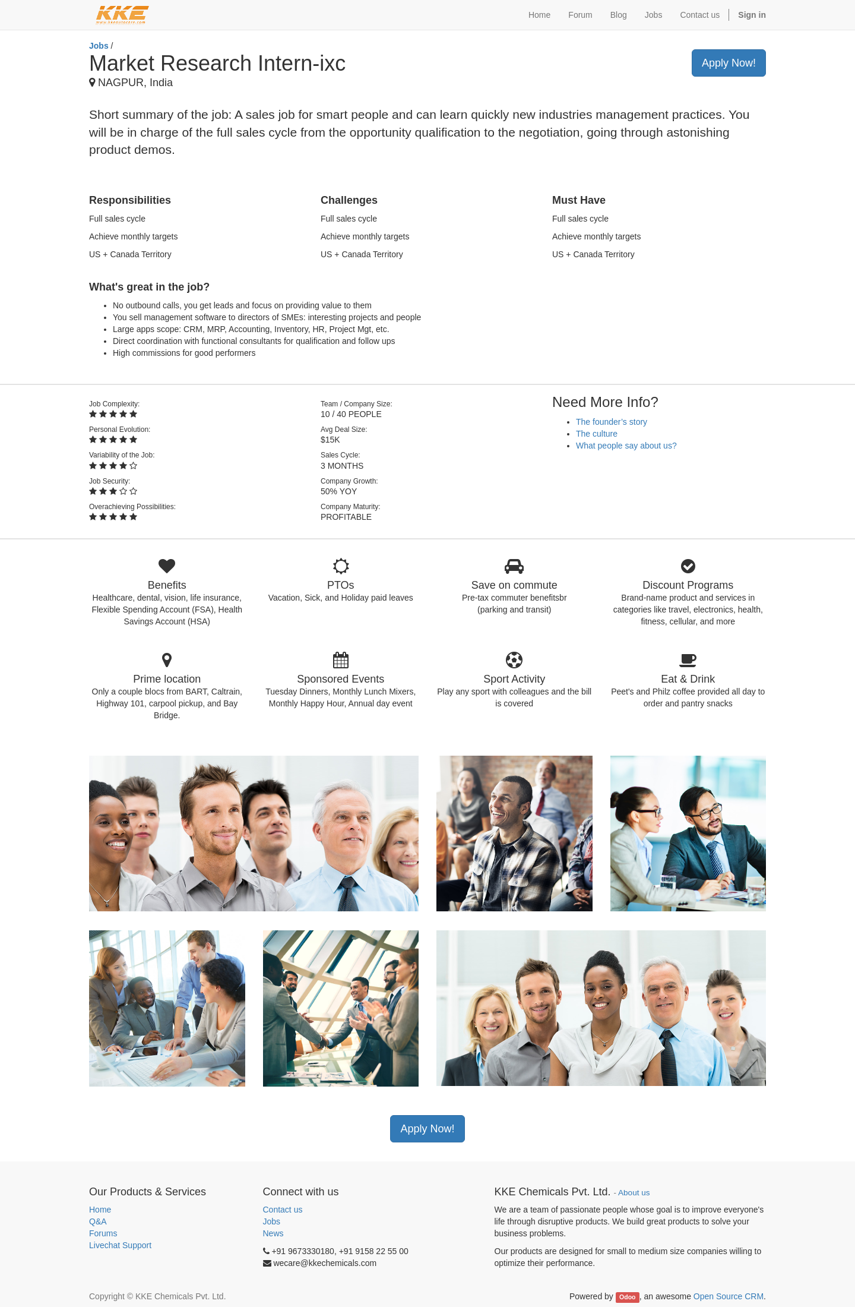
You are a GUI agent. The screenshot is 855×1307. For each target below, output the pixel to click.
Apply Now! (729, 63)
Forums (103, 1233)
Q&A (98, 1221)
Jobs (99, 45)
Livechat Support (120, 1245)
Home (100, 1209)
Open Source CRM (729, 1296)
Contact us (283, 1209)
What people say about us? (626, 445)
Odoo (627, 1296)
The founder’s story (611, 422)
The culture (597, 433)
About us (634, 1192)
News (273, 1233)
